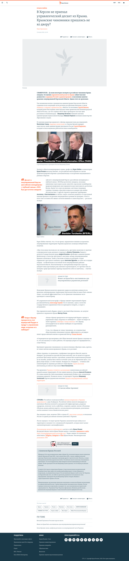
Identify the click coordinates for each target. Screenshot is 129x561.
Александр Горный (56, 303)
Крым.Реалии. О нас (45, 539)
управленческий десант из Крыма (63, 95)
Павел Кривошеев (42, 29)
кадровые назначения (57, 124)
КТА (119, 2)
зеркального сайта (82, 431)
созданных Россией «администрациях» (58, 97)
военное (67, 400)
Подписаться (17, 545)
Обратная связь (43, 548)
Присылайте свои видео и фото (23, 539)
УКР (114, 2)
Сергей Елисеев (83, 107)
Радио (15, 548)
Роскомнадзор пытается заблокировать (50, 429)
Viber (62, 435)
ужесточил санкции (76, 414)
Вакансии (42, 551)
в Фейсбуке (60, 322)
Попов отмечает (69, 322)
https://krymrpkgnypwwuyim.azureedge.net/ (51, 433)
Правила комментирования (47, 542)
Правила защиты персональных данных (51, 554)
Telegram (48, 435)
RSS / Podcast (17, 551)
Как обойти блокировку (21, 554)
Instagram (55, 435)
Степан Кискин (76, 334)
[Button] (64, 37)
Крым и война (42, 8)
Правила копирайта (45, 545)
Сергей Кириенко (80, 126)
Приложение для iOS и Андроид (23, 542)
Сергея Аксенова (78, 364)
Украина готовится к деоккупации (58, 370)
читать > (75, 443)
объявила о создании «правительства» (49, 107)
